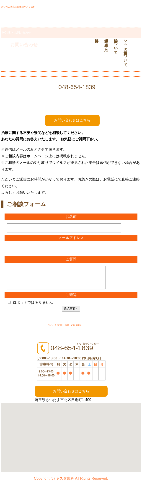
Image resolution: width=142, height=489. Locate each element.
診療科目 (96, 34)
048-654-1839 (77, 87)
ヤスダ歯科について (125, 50)
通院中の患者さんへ (106, 44)
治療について (116, 44)
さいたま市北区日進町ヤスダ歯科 (18, 6)
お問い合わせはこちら (72, 120)
